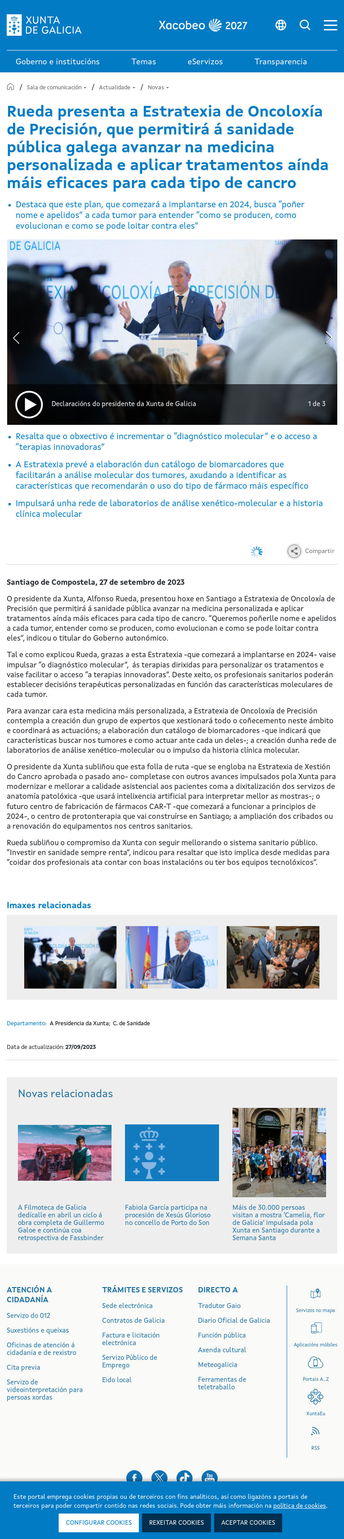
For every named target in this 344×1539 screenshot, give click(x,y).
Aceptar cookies (248, 1523)
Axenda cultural (222, 1350)
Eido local (117, 1380)
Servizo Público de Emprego (129, 1362)
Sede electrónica (127, 1306)
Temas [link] (143, 62)
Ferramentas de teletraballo (222, 1384)
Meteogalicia (217, 1365)
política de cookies (299, 1506)
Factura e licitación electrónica (131, 1340)
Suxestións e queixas (38, 1331)
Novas (158, 88)
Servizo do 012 (28, 1316)
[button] (330, 25)
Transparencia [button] (280, 62)
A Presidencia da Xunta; (80, 1024)
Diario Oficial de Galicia (234, 1321)
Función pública (222, 1336)
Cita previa (23, 1368)
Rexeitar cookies (176, 1523)
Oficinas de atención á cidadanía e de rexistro (41, 1349)
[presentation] (16, 336)
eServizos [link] (205, 62)
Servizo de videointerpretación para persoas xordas (45, 1390)
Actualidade (118, 88)
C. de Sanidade (131, 1024)
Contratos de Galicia (133, 1321)
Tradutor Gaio (219, 1306)
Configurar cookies (99, 1523)
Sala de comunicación (57, 88)
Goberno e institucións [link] (58, 62)
